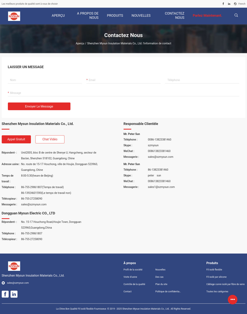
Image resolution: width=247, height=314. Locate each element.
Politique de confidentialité (168, 291)
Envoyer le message (39, 106)
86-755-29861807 (31, 233)
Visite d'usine (130, 277)
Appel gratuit (16, 139)
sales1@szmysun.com (161, 186)
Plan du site (161, 284)
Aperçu (80, 43)
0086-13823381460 (159, 139)
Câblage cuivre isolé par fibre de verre (225, 284)
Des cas (159, 277)
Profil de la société (133, 269)
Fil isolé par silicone (216, 277)
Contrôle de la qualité (134, 284)
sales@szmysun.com (34, 204)
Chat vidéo (49, 139)
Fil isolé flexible (214, 269)
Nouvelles (160, 269)
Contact (128, 291)
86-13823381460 (158, 169)
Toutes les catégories (217, 291)
